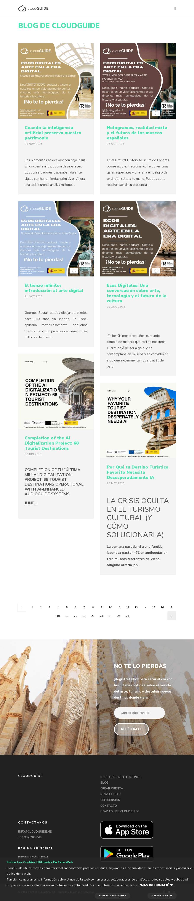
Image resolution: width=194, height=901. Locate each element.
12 (127, 607)
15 (153, 607)
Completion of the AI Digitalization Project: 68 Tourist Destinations (52, 443)
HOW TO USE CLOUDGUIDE (119, 811)
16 (162, 607)
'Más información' (156, 885)
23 (101, 616)
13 (136, 607)
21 (84, 616)
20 (75, 616)
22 (92, 616)
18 (58, 616)
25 (118, 616)
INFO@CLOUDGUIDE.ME (35, 832)
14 (144, 607)
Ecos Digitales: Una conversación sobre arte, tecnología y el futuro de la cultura (137, 293)
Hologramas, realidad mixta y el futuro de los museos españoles (137, 133)
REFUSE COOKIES (162, 895)
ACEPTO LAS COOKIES (112, 895)
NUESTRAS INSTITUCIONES (120, 777)
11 (118, 607)
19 (66, 616)
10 (110, 607)
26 (127, 616)
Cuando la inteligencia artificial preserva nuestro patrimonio (53, 133)
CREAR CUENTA (111, 789)
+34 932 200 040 (30, 837)
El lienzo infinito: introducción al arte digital (54, 287)
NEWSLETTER (110, 794)
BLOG (104, 783)
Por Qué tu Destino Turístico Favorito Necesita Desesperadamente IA (137, 472)
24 (110, 616)
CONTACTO (108, 806)
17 (170, 607)
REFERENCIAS (110, 800)
